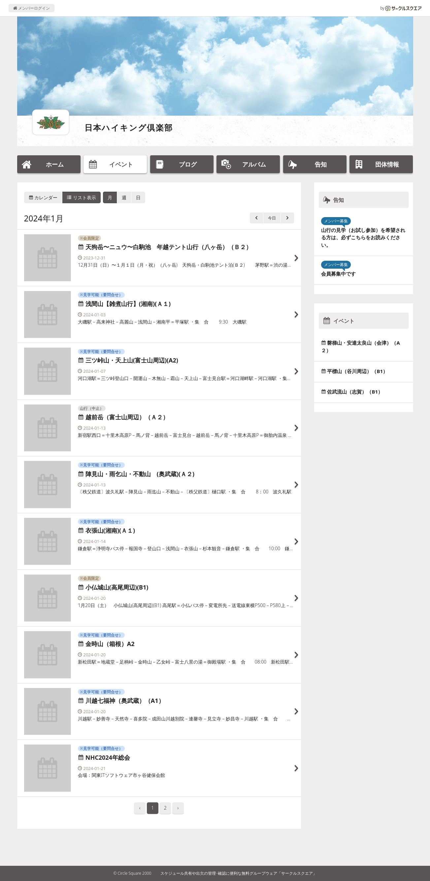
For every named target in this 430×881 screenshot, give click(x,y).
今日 (272, 218)
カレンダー (43, 197)
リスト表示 (81, 197)
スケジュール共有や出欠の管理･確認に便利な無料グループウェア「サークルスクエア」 (238, 873)
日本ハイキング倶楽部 (128, 127)
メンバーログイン (31, 8)
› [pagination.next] (178, 808)
